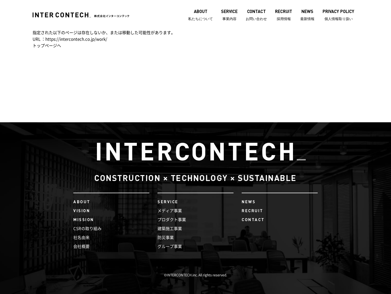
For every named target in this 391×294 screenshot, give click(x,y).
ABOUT (81, 201)
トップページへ (47, 46)
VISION (81, 210)
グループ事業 (169, 246)
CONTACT (253, 219)
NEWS (249, 201)
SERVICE (167, 201)
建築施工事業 (169, 229)
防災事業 (165, 237)
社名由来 (81, 237)
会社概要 (81, 246)
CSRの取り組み (87, 229)
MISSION (83, 219)
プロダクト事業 (171, 220)
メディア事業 (169, 211)
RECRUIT (252, 210)
